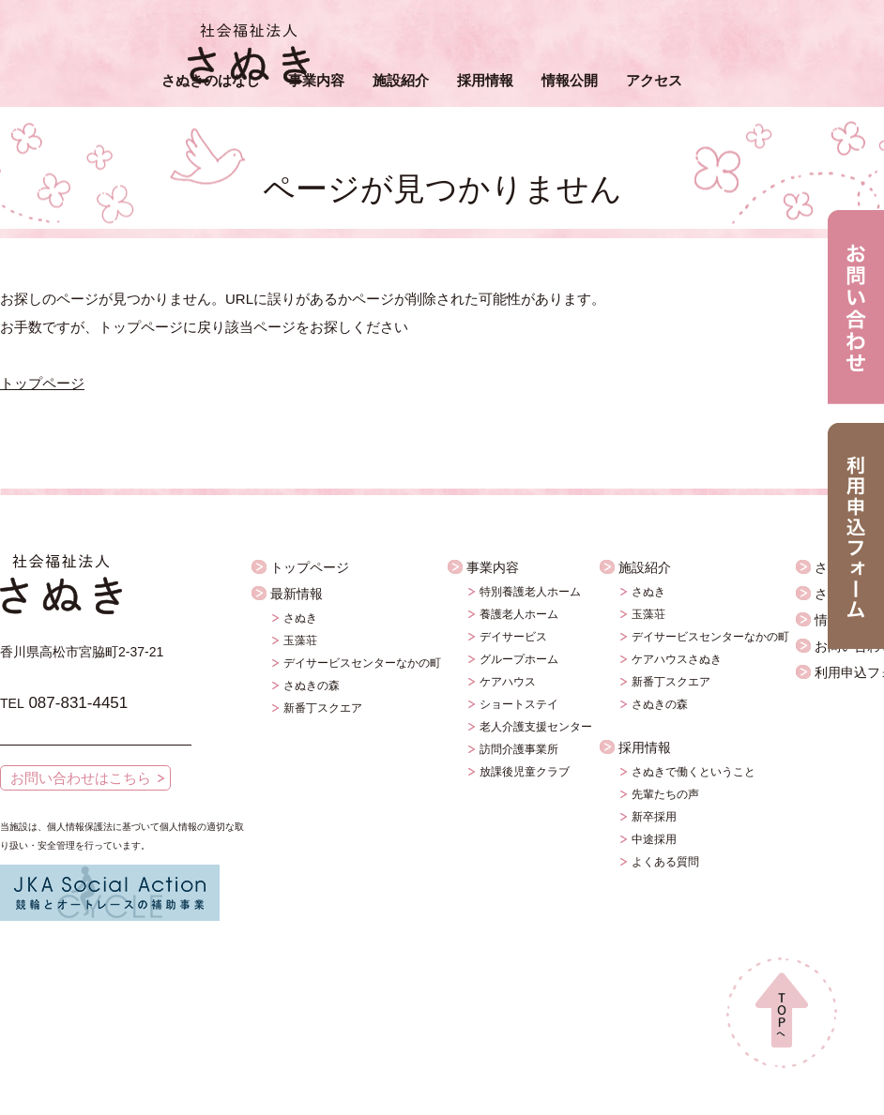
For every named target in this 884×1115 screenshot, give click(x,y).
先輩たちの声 (665, 794)
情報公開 (569, 80)
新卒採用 (654, 816)
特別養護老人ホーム (530, 591)
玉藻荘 (300, 640)
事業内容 (316, 80)
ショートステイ (519, 704)
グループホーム (519, 659)
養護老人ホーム (519, 614)
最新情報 (296, 593)
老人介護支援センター (536, 726)
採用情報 (485, 80)
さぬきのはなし (210, 80)
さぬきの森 (311, 685)
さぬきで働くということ (693, 771)
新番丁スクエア (322, 708)
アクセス (654, 80)
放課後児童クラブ (525, 771)
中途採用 (654, 839)
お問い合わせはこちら (80, 778)
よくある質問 (665, 861)
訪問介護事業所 (519, 749)
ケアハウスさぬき (677, 659)
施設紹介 (401, 80)
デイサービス (513, 636)
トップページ (42, 383)
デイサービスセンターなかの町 (362, 663)
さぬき (300, 618)
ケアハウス (508, 681)
